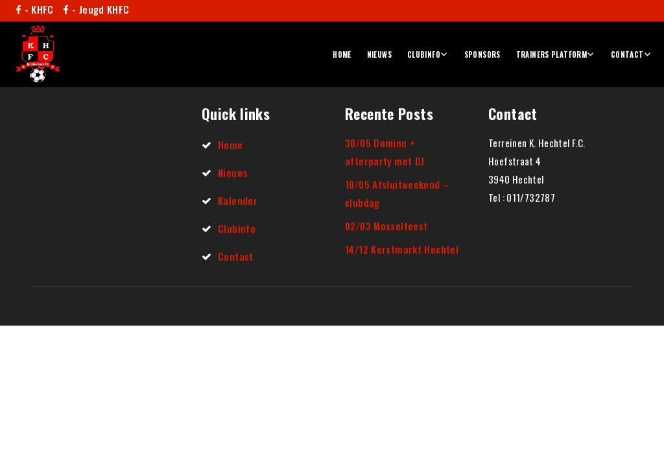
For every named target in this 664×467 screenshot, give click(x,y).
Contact (627, 54)
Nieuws (379, 54)
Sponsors (482, 54)
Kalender (237, 200)
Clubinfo (423, 54)
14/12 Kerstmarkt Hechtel (401, 249)
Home (342, 54)
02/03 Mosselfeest (386, 226)
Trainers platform (551, 54)
